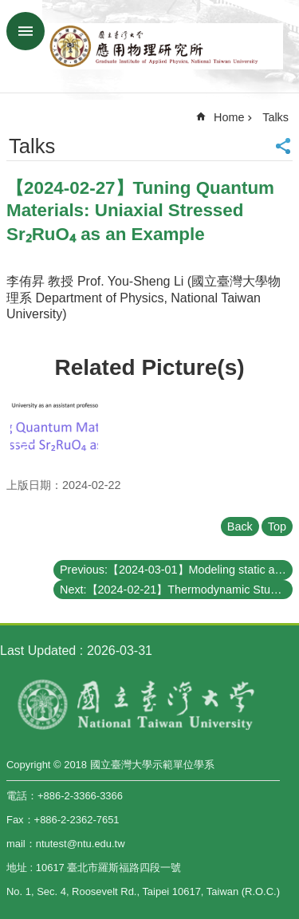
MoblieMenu (25, 31)
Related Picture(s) (149, 367)
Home (229, 117)
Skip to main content (8, 8)
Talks (275, 117)
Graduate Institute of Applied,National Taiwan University (165, 46)
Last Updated (38, 650)
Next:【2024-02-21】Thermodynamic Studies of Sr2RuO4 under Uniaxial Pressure (176, 589)
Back (240, 526)
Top (277, 526)
